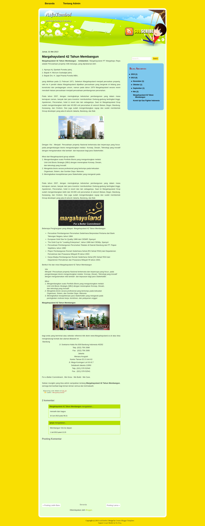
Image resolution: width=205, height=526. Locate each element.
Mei (134, 92)
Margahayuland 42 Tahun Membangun (70, 56)
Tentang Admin (71, 3)
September (137, 88)
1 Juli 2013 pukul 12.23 (58, 432)
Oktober (136, 85)
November (137, 81)
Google (105, 523)
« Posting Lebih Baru (51, 505)
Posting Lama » (113, 505)
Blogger (89, 510)
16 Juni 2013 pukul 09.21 (58, 416)
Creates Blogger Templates (125, 521)
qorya (52, 423)
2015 (133, 74)
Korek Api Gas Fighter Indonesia (146, 101)
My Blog (118, 523)
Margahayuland (58, 392)
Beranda (50, 3)
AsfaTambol (58, 14)
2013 (133, 78)
